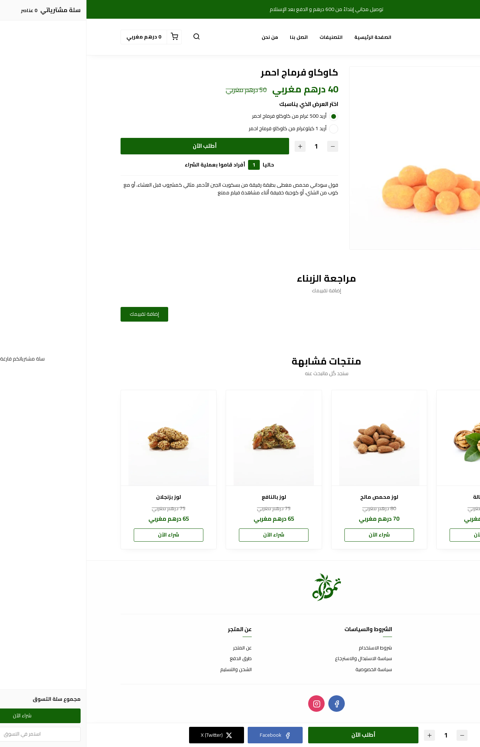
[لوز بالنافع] (187, 438)
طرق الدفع (154, 658)
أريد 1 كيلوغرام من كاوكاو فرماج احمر (201, 128)
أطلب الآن (118, 145)
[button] (110, 37)
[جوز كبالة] (398, 438)
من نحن (183, 37)
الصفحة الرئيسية (286, 37)
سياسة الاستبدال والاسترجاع (277, 658)
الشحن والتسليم (149, 669)
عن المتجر (156, 648)
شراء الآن (398, 534)
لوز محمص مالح (293, 497)
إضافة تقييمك (58, 314)
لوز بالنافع (187, 497)
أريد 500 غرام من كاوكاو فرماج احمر (203, 116)
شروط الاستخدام (289, 648)
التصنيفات (244, 37)
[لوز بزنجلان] (82, 438)
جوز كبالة (398, 497)
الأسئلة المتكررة (430, 658)
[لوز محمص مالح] (292, 438)
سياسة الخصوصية (287, 669)
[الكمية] (230, 146)
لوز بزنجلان (82, 497)
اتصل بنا (212, 37)
